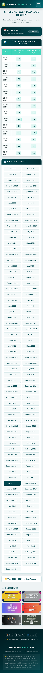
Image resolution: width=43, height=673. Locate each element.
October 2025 (12, 192)
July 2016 (12, 506)
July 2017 (12, 472)
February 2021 (12, 352)
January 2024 (30, 249)
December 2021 (12, 323)
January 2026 (30, 180)
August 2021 (12, 335)
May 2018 (12, 443)
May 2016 (12, 512)
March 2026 (30, 175)
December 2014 (31, 558)
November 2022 (31, 289)
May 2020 (30, 375)
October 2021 (12, 329)
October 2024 (12, 226)
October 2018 (31, 426)
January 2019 (12, 420)
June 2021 (12, 340)
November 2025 (31, 186)
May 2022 (30, 306)
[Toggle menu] (38, 4)
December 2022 (12, 289)
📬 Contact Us (32, 635)
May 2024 (30, 237)
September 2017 (12, 466)
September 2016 (12, 500)
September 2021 (31, 329)
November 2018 (12, 426)
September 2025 (31, 192)
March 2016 (12, 518)
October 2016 (31, 495)
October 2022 (12, 295)
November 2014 (12, 563)
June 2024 (12, 237)
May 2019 (12, 409)
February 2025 (12, 215)
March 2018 (12, 449)
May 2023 (30, 272)
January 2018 (12, 455)
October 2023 (12, 260)
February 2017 (30, 483)
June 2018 (30, 438)
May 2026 (30, 169)
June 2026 (12, 169)
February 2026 (12, 180)
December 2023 (12, 255)
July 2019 (12, 403)
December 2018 (31, 420)
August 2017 (30, 466)
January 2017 (12, 489)
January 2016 (12, 523)
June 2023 (12, 272)
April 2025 (12, 209)
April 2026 (12, 175)
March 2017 (12, 483)
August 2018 (30, 432)
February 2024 (12, 249)
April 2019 (31, 409)
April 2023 (12, 277)
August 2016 (30, 500)
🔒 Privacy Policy (12, 639)
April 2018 (31, 443)
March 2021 (30, 346)
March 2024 (30, 243)
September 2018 (12, 432)
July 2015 (12, 540)
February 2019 (30, 415)
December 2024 (12, 220)
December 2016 (31, 489)
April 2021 (12, 346)
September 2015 (12, 535)
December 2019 (31, 386)
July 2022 (30, 300)
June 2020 (12, 375)
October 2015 (31, 529)
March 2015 (12, 552)
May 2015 (12, 546)
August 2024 (12, 232)
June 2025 (12, 203)
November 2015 (12, 529)
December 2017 (31, 455)
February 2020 (30, 380)
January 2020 (12, 386)
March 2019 (12, 415)
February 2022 (12, 317)
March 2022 (30, 312)
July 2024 (30, 232)
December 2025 (12, 186)
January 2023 (30, 283)
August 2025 (12, 197)
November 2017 (12, 460)
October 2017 (31, 460)
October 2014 (31, 563)
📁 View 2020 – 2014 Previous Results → (21, 579)
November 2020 (31, 358)
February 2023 (12, 283)
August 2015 (30, 535)
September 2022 (31, 295)
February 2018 (30, 449)
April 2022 (12, 312)
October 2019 (31, 392)
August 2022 (12, 300)
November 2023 (31, 255)
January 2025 (30, 215)
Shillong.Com (16, 4)
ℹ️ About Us (20, 635)
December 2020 (12, 358)
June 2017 (30, 472)
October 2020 (12, 363)
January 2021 (30, 352)
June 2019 (30, 403)
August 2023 (12, 266)
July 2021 (30, 335)
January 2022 (30, 317)
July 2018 (12, 438)
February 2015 (30, 552)
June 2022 (12, 306)
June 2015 (30, 540)
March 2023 (30, 277)
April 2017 (31, 478)
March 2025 (30, 209)
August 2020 (12, 369)
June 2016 (30, 506)
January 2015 (12, 558)
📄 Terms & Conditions (28, 639)
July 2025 (30, 197)
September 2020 (31, 363)
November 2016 (12, 495)
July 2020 (30, 369)
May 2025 (30, 203)
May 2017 (12, 478)
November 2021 (31, 323)
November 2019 (12, 392)
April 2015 (31, 546)
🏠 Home (9, 635)
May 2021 (30, 340)
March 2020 (12, 380)
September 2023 (31, 260)
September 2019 (12, 398)
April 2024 (12, 243)
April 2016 (31, 512)
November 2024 (31, 220)
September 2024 (31, 226)
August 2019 (30, 398)
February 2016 (30, 518)
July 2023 (30, 266)
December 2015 (31, 523)
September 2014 (12, 569)
